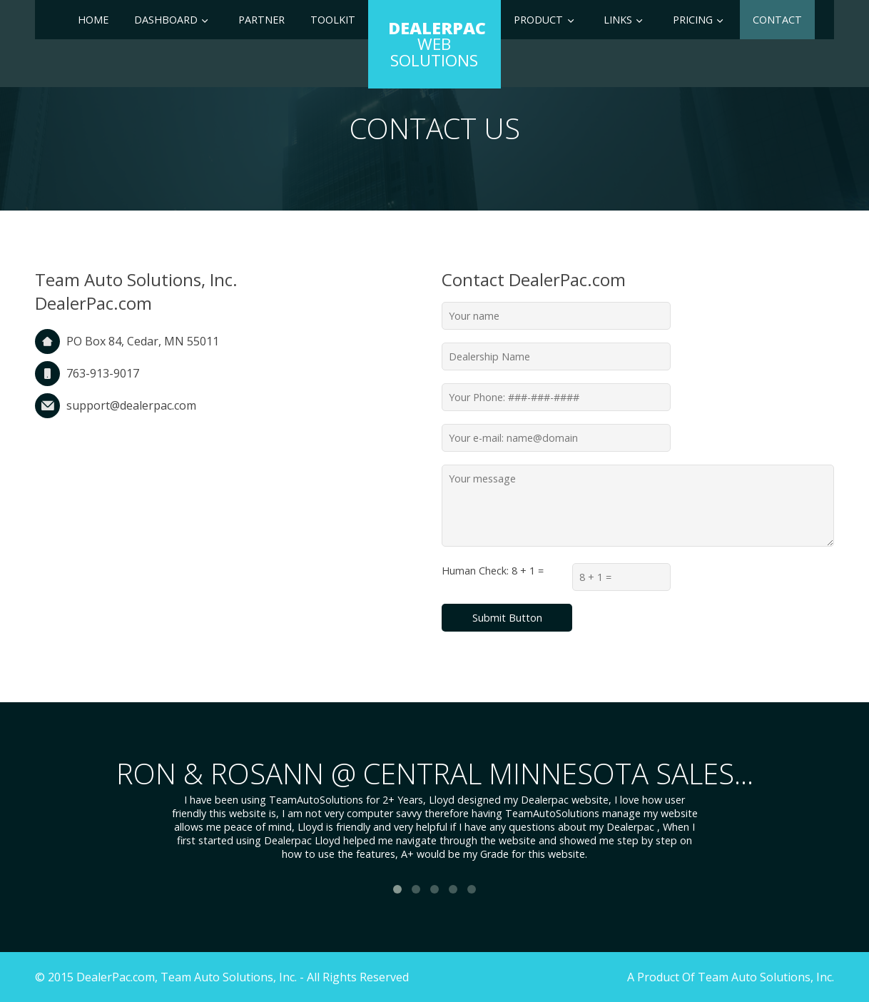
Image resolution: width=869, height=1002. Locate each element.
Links (618, 19)
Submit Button (507, 617)
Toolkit (332, 19)
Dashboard (166, 19)
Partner (261, 19)
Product (538, 19)
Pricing (693, 19)
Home (93, 19)
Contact (777, 19)
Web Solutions (437, 43)
